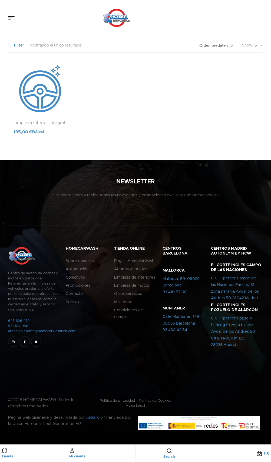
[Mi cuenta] (72, 450)
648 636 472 (19, 321)
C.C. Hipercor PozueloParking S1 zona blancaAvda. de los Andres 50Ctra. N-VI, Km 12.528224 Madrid (233, 331)
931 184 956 (18, 326)
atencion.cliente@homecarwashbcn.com (41, 331)
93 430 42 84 (175, 330)
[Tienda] (4, 450)
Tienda (7, 456)
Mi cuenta (77, 456)
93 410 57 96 (175, 292)
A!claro (93, 417)
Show (247, 45)
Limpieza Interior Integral (39, 123)
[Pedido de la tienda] (216, 46)
